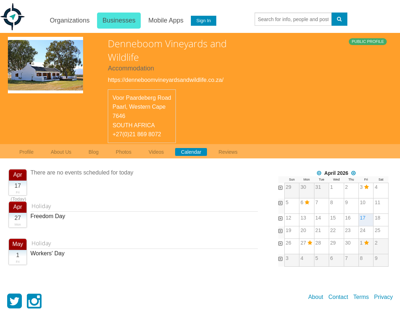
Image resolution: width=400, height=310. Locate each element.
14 (318, 218)
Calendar (191, 152)
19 (288, 230)
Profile (26, 152)
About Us (61, 152)
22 (333, 230)
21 (318, 230)
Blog (93, 152)
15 (333, 218)
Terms (361, 297)
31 (318, 187)
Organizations (70, 20)
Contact (338, 297)
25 (377, 230)
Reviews (227, 152)
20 (303, 230)
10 (363, 202)
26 (288, 243)
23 (348, 230)
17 (363, 218)
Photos (123, 152)
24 (363, 230)
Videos (156, 152)
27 (303, 243)
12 (288, 218)
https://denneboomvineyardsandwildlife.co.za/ (165, 80)
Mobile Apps (165, 20)
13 (303, 218)
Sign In (203, 20)
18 (377, 218)
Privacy (383, 297)
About (315, 297)
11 (377, 202)
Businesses (118, 20)
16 (348, 218)
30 (303, 187)
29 (288, 187)
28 (318, 243)
